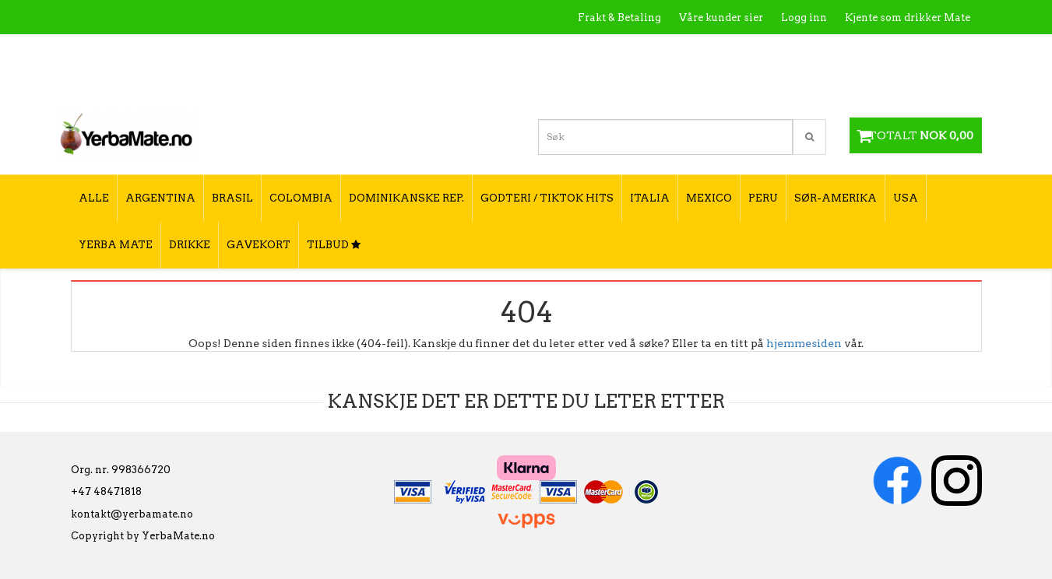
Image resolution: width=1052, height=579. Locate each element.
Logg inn (804, 17)
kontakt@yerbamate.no (132, 514)
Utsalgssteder (821, 51)
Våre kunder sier (721, 17)
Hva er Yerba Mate (660, 51)
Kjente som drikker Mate (907, 17)
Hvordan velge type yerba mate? (886, 83)
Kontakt (748, 51)
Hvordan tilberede (922, 51)
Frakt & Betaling (619, 17)
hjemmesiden (804, 343)
